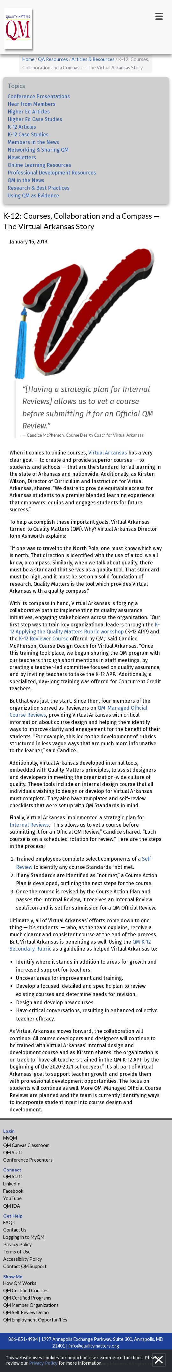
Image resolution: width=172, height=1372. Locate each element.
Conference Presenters (28, 1160)
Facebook (13, 1191)
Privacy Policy (17, 1244)
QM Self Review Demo (26, 1312)
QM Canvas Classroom (26, 1145)
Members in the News (33, 142)
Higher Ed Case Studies (35, 119)
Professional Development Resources (52, 173)
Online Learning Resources (39, 165)
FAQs (9, 1222)
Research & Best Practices (39, 188)
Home (28, 59)
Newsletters (22, 157)
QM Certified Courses (26, 1290)
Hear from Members (32, 104)
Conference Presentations (39, 96)
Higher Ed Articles (29, 112)
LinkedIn (11, 1183)
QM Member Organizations (31, 1305)
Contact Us (14, 1229)
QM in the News (26, 180)
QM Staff (12, 1152)
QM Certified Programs (27, 1297)
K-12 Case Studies (28, 135)
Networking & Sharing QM (38, 150)
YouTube (12, 1198)
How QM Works (19, 1283)
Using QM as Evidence (33, 196)
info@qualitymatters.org (94, 1345)
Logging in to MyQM (23, 1237)
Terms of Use (17, 1251)
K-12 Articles (22, 127)
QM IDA (11, 1206)
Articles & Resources (93, 59)
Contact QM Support (25, 1266)
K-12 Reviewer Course (44, 639)
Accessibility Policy (22, 1259)
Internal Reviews (29, 825)
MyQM (10, 1138)
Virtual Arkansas (107, 453)
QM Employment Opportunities (35, 1319)
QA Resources (53, 59)
